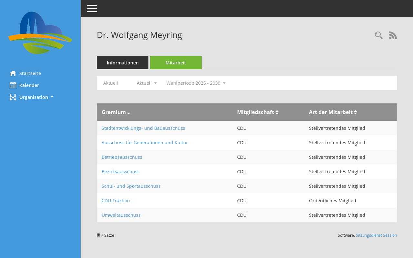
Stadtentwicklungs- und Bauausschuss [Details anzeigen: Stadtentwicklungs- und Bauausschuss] (143, 128)
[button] (40, 97)
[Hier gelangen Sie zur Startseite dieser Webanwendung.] (40, 32)
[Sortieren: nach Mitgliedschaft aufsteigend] (277, 112)
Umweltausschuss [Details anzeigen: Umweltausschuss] (121, 215)
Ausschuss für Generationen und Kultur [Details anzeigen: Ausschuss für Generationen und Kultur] (145, 142)
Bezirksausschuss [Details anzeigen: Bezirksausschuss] (121, 171)
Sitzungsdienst (376, 235)
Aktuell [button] (147, 83)
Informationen (123, 63)
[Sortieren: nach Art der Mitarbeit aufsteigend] (355, 112)
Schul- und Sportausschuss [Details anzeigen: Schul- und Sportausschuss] (131, 186)
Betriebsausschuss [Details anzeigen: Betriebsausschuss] (122, 157)
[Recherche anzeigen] (379, 35)
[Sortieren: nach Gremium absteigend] (128, 112)
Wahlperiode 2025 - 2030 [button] (196, 83)
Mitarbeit (176, 63)
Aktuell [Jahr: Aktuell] (110, 83)
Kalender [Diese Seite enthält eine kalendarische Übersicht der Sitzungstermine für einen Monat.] (24, 85)
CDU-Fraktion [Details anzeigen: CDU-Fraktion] (116, 200)
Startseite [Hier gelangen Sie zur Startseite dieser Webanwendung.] (25, 73)
